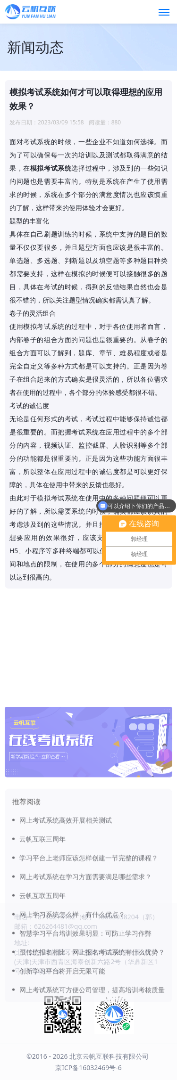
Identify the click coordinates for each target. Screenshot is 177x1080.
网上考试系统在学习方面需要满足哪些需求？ (85, 931)
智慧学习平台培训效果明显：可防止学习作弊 (85, 988)
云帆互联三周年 (42, 894)
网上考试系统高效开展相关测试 (65, 875)
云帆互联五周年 (42, 950)
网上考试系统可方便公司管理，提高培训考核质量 (92, 1044)
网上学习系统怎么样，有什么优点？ (72, 969)
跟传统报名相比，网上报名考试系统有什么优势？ (92, 1007)
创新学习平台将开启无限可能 (62, 1026)
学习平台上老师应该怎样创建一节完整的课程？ (88, 912)
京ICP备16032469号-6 (88, 1067)
